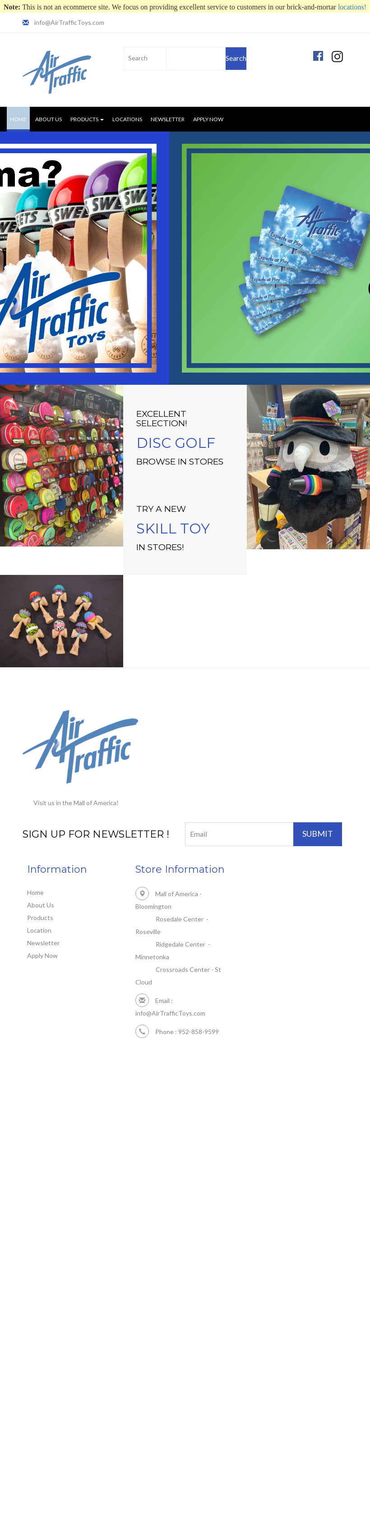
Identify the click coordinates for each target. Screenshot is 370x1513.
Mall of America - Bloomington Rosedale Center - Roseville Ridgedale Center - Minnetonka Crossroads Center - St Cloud (183, 931)
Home (20, 119)
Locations (127, 119)
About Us (48, 119)
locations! (352, 7)
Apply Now (208, 119)
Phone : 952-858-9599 (176, 1018)
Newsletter (168, 119)
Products (40, 917)
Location (39, 930)
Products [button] (87, 119)
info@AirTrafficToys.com (69, 22)
